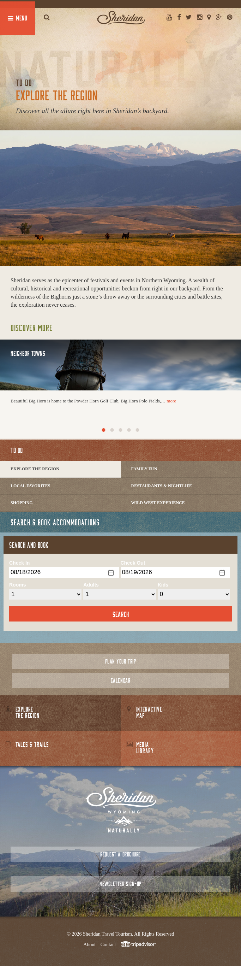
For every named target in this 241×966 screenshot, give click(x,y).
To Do (17, 450)
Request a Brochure (120, 854)
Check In (19, 563)
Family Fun (144, 468)
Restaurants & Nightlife (161, 485)
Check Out (133, 563)
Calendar (120, 680)
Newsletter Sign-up (120, 884)
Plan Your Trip (120, 661)
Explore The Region (35, 468)
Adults (91, 585)
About (89, 944)
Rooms (17, 585)
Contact (108, 944)
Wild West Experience (158, 502)
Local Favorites (30, 485)
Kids (163, 585)
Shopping (22, 502)
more (171, 401)
